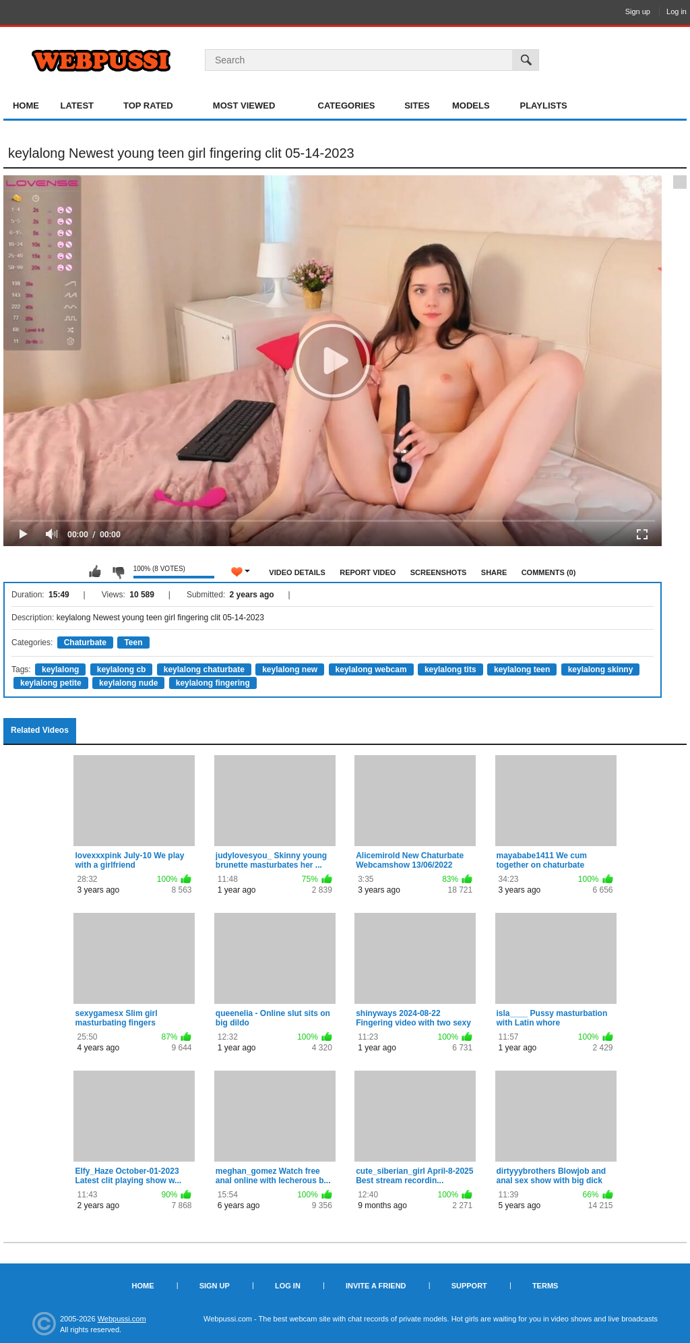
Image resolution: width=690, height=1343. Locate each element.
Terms (545, 1286)
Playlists (543, 105)
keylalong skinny (600, 669)
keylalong (60, 669)
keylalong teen (522, 669)
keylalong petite (51, 683)
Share (494, 572)
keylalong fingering (213, 683)
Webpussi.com (122, 1319)
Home (26, 105)
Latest (77, 105)
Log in (676, 11)
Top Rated (148, 105)
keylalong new (289, 669)
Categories (346, 105)
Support (469, 1286)
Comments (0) (549, 572)
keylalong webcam (371, 669)
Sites (417, 105)
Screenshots (438, 572)
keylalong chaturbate (204, 669)
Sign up (637, 11)
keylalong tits (450, 669)
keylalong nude (128, 683)
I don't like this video (117, 572)
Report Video (368, 572)
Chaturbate (85, 642)
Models (471, 105)
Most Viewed (244, 105)
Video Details (297, 572)
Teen (133, 642)
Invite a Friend (376, 1286)
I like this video (95, 572)
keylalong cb (121, 669)
